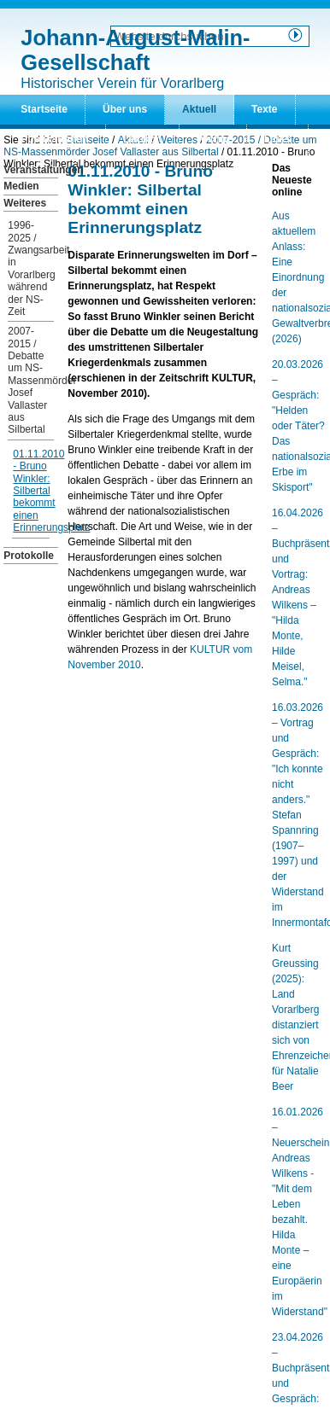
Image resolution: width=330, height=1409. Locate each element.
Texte (264, 109)
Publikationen (54, 139)
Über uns (125, 109)
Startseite (44, 109)
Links (277, 139)
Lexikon (142, 139)
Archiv (212, 139)
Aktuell (199, 109)
